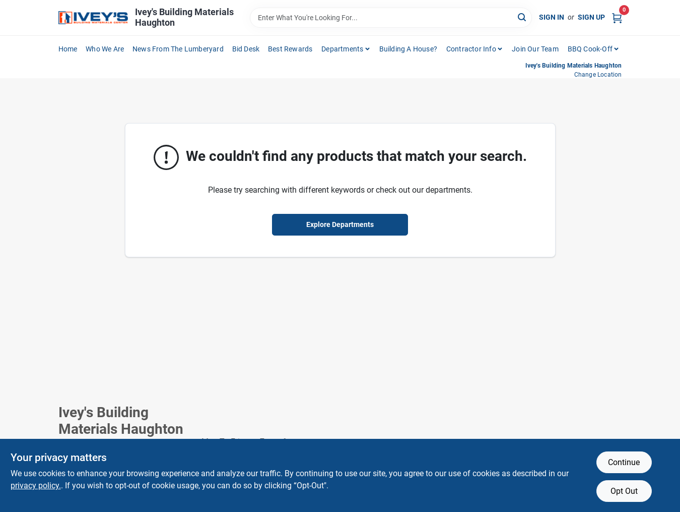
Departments (342, 49)
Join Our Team (535, 49)
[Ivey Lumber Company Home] (93, 18)
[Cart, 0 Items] (617, 17)
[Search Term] (391, 18)
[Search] (522, 17)
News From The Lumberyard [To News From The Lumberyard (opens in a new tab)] (178, 49)
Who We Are (105, 49)
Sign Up (591, 17)
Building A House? (408, 49)
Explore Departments (340, 224)
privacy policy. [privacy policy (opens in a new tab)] (36, 485)
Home (68, 49)
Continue (624, 462)
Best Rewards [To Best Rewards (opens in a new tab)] (290, 49)
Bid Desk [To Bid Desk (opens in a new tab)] (246, 49)
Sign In (551, 17)
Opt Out (624, 491)
